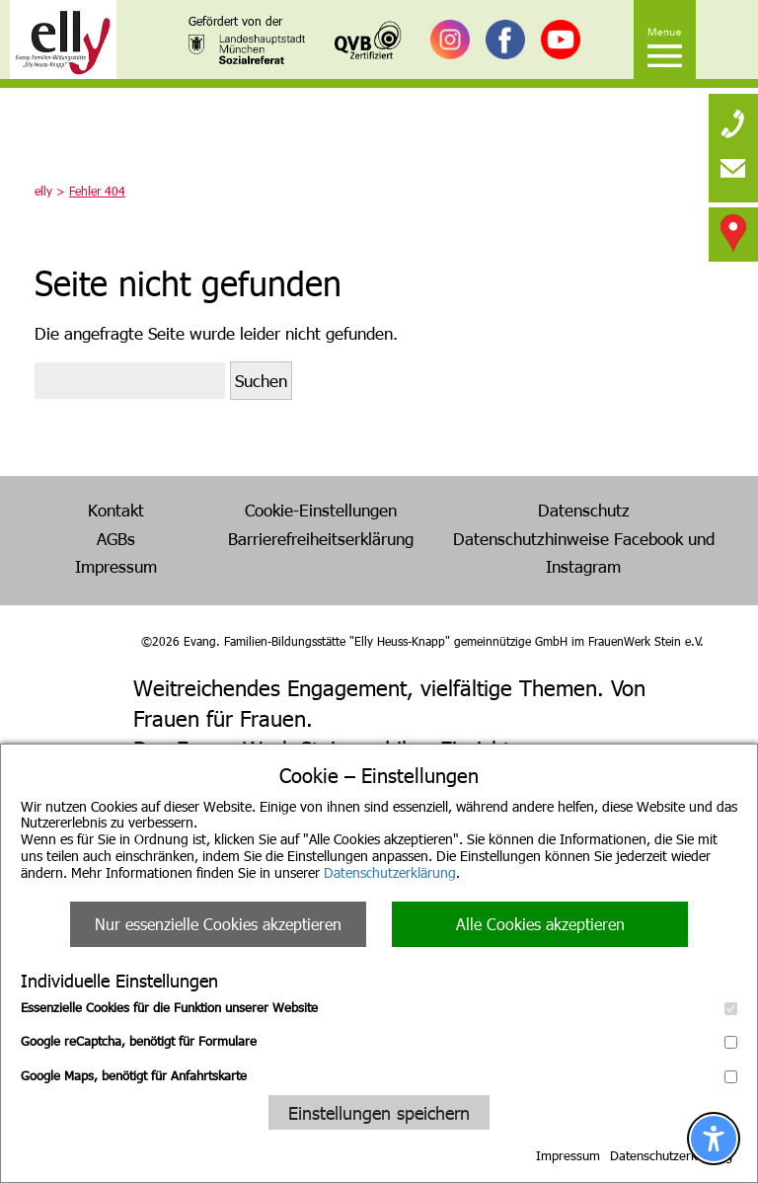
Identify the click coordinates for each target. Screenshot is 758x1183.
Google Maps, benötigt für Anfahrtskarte (379, 1075)
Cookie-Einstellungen (321, 509)
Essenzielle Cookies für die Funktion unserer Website (379, 1007)
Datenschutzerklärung (390, 872)
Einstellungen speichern (379, 1112)
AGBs (116, 538)
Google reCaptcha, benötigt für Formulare (379, 1041)
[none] (733, 118)
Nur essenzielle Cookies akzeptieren (218, 923)
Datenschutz (584, 509)
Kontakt (116, 509)
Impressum (568, 1155)
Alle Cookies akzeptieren (540, 923)
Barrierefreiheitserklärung (321, 538)
